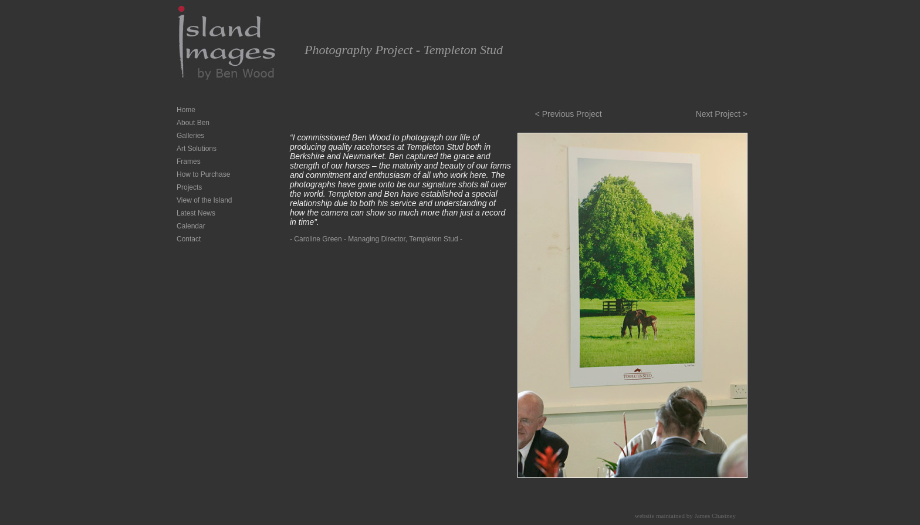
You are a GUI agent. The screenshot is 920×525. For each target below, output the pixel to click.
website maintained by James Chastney (685, 515)
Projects (189, 187)
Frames (189, 161)
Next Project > (722, 114)
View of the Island (204, 200)
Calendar (191, 226)
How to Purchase (203, 174)
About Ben (193, 123)
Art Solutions (197, 148)
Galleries (190, 136)
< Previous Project (568, 114)
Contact (189, 239)
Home (186, 110)
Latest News (196, 213)
